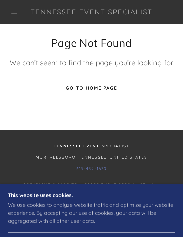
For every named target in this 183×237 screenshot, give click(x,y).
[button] (16, 11)
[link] (91, 12)
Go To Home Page (91, 88)
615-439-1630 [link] (91, 168)
